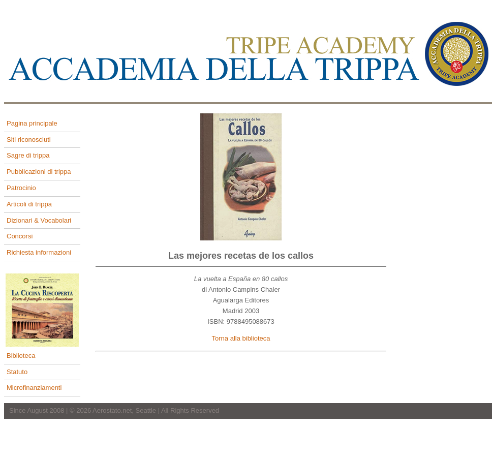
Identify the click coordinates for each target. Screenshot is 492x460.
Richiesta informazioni (39, 252)
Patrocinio (21, 188)
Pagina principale (32, 123)
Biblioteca (21, 355)
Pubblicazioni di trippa (39, 171)
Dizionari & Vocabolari (39, 220)
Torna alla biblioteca (241, 338)
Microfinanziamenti (34, 387)
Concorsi (20, 236)
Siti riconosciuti (29, 139)
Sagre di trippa (28, 155)
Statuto (17, 372)
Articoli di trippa (29, 204)
